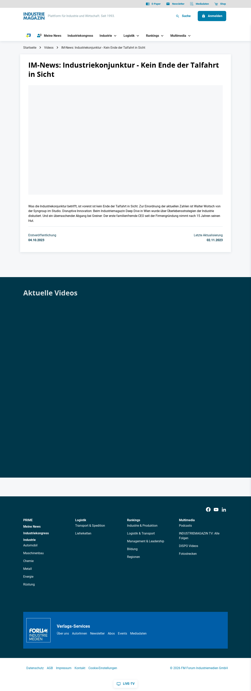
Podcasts (185, 525)
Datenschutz (35, 668)
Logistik (80, 520)
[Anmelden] (212, 16)
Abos (111, 633)
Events (122, 633)
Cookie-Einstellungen (102, 668)
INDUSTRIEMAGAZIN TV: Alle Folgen (199, 536)
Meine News (32, 526)
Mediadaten (138, 633)
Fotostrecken (188, 554)
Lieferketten (83, 533)
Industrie (29, 540)
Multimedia (187, 520)
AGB (50, 668)
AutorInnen (79, 633)
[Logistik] (127, 35)
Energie (28, 576)
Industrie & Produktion (142, 525)
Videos (48, 47)
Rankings (133, 520)
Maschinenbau (33, 553)
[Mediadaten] (199, 4)
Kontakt (80, 668)
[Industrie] (104, 35)
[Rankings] (151, 35)
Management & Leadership (145, 541)
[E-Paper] (153, 4)
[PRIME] (28, 35)
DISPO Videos (188, 546)
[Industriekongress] (80, 35)
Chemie (28, 561)
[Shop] (220, 4)
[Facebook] (208, 509)
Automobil (30, 545)
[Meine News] (49, 35)
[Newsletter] (175, 4)
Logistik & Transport (141, 533)
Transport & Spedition (90, 525)
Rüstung (29, 584)
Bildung (132, 549)
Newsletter (97, 633)
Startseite (29, 47)
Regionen (133, 557)
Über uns (63, 633)
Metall (27, 569)
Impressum (63, 668)
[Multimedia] (177, 35)
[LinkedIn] (224, 509)
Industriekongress (36, 533)
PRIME (28, 520)
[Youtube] (216, 509)
